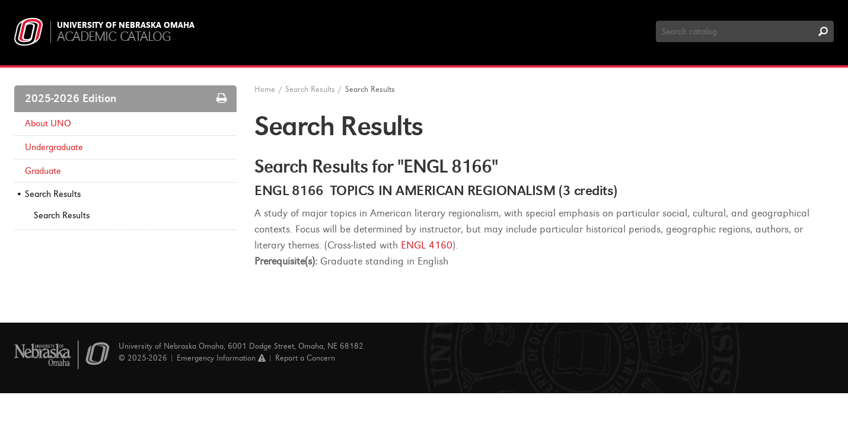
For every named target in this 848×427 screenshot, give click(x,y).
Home (264, 89)
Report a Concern (305, 357)
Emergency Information (221, 357)
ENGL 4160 (426, 245)
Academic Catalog (113, 36)
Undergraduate (54, 147)
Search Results (53, 194)
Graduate (43, 170)
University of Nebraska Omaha (126, 25)
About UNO (48, 123)
